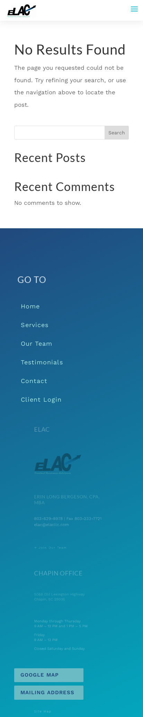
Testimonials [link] (42, 362)
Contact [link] (34, 380)
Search (116, 132)
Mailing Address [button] (47, 692)
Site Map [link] (46, 711)
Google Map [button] (39, 675)
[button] (134, 9)
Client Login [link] (41, 399)
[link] (21, 9)
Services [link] (34, 324)
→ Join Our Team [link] (53, 547)
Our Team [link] (36, 343)
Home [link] (30, 306)
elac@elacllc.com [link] (53, 524)
